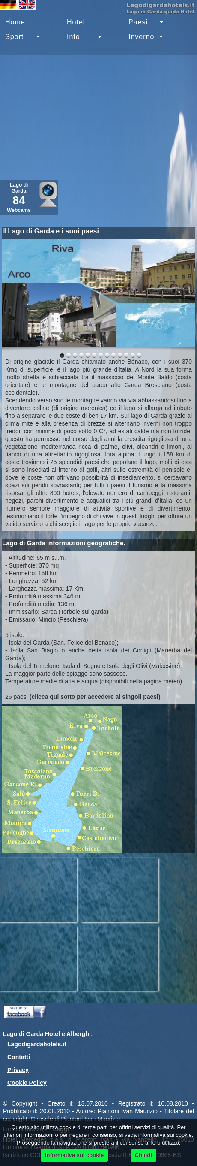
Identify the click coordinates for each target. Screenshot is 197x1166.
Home (15, 22)
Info (73, 36)
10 (126, 355)
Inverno (141, 36)
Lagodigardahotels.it (36, 1044)
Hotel (76, 22)
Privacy (18, 1069)
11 (133, 355)
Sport (14, 36)
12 (139, 355)
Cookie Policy (27, 1082)
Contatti (18, 1057)
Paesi (138, 22)
